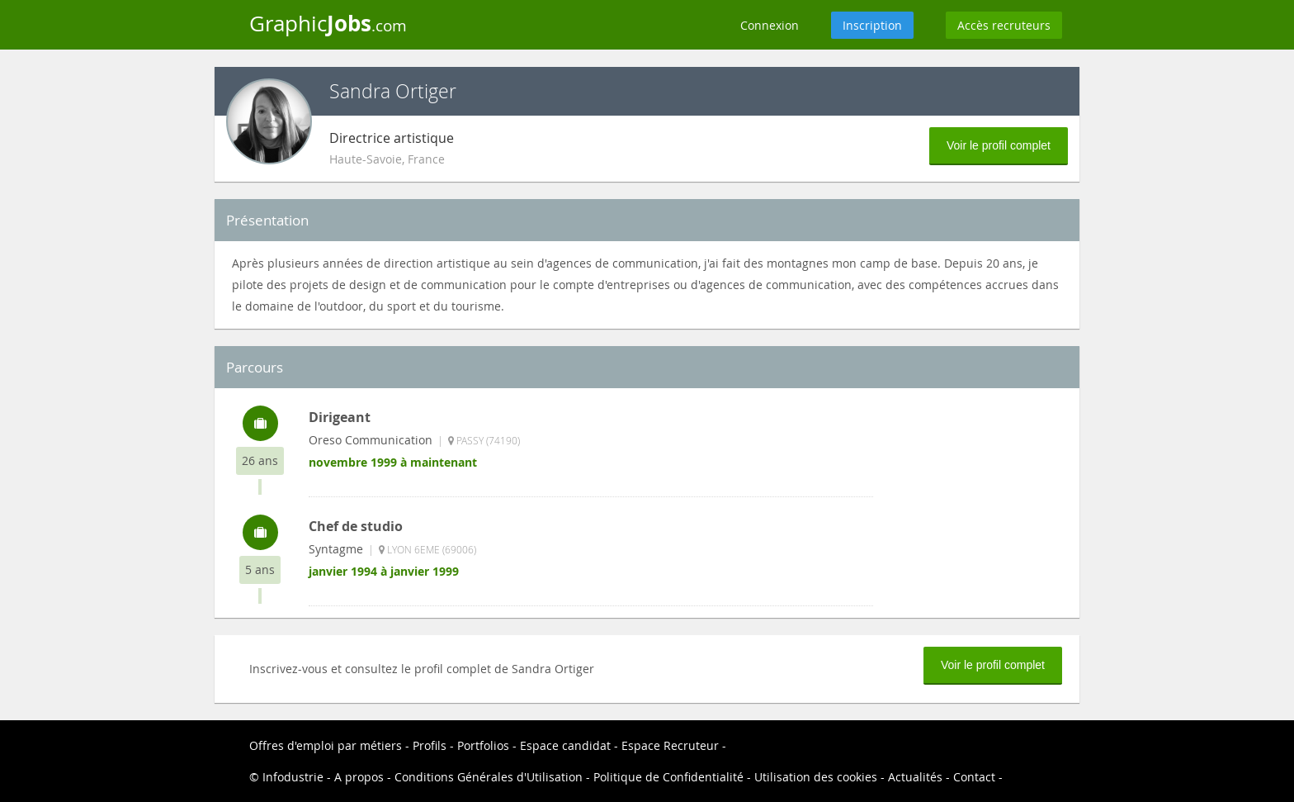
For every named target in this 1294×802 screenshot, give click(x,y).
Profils (429, 745)
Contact (974, 777)
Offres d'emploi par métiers (325, 745)
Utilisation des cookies (815, 777)
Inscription (872, 25)
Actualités (915, 777)
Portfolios (483, 745)
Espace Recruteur (670, 745)
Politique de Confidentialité (668, 777)
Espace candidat (565, 745)
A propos (359, 777)
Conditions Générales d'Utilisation (488, 777)
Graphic (328, 23)
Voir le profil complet (999, 145)
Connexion (769, 25)
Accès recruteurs (1004, 25)
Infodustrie (293, 777)
